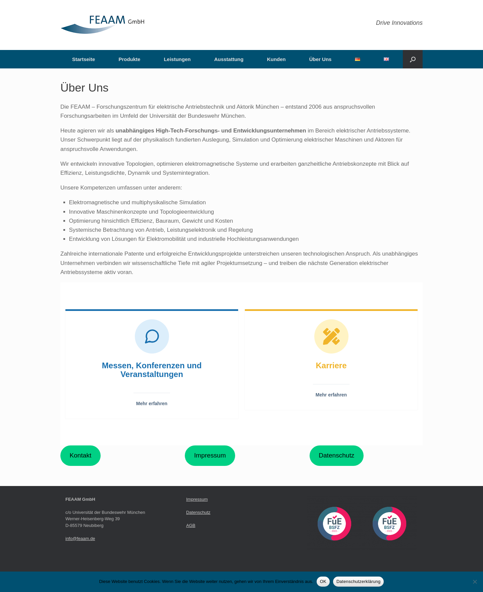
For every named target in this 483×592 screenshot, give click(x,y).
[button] (413, 59)
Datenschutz (336, 455)
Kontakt (80, 455)
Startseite (83, 59)
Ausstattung (229, 59)
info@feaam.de (80, 538)
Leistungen (177, 59)
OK (323, 581)
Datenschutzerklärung (358, 581)
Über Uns (320, 59)
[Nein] (474, 581)
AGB (190, 525)
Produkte (129, 59)
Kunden (276, 59)
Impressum (210, 455)
